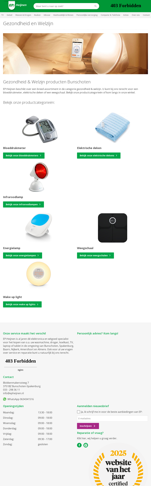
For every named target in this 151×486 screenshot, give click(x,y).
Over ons (136, 15)
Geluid (9, 15)
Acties (126, 15)
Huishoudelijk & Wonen (63, 15)
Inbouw (47, 15)
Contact (146, 15)
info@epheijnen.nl (13, 393)
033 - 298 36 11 (11, 389)
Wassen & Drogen (23, 15)
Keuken (37, 15)
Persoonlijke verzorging (87, 15)
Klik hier (81, 438)
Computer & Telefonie (110, 15)
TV (2, 15)
